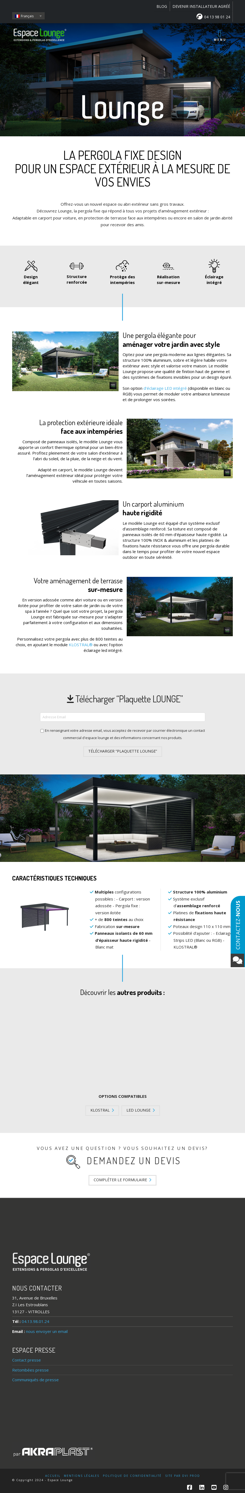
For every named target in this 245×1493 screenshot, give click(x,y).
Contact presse (26, 1360)
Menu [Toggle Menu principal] (220, 35)
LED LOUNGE (140, 1110)
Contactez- (237, 933)
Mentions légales (81, 1476)
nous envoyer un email (47, 1331)
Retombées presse (30, 1370)
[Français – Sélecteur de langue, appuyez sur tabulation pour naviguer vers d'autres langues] (28, 15)
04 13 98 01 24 (213, 16)
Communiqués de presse (35, 1379)
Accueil (52, 1476)
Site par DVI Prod (182, 1476)
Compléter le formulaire (122, 1179)
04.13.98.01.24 (35, 1321)
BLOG (161, 6)
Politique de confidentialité (132, 1476)
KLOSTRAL (102, 1110)
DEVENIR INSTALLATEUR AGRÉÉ (201, 6)
